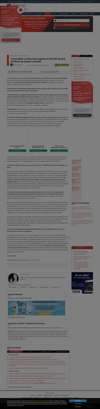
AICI (63, 404)
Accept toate (78, 400)
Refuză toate (78, 406)
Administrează (78, 403)
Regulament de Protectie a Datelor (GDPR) (39, 401)
